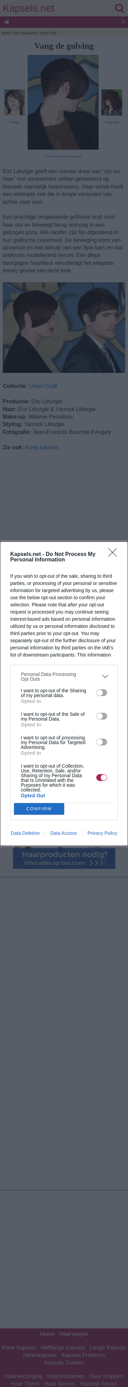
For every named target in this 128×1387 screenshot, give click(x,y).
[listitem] (64, 676)
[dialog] (64, 693)
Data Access (63, 833)
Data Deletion (25, 833)
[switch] (101, 692)
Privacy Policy (102, 833)
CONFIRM (39, 808)
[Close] (114, 554)
